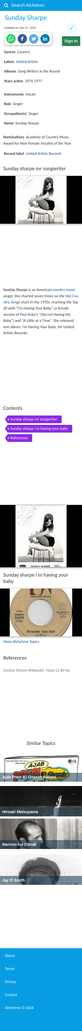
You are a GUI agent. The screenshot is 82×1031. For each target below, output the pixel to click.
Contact (11, 994)
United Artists (27, 61)
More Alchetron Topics (21, 641)
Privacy (10, 981)
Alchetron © (19, 1007)
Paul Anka (28, 314)
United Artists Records (43, 153)
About (10, 955)
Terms (10, 968)
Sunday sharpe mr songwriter (33, 419)
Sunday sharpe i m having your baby (39, 428)
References (19, 437)
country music (64, 289)
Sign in (71, 41)
